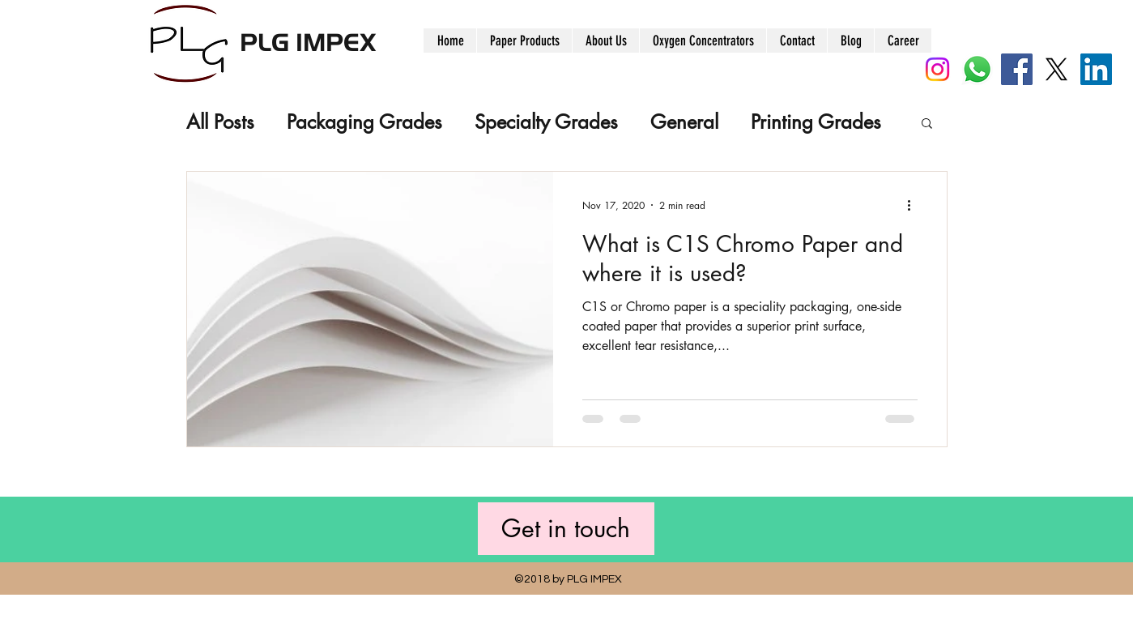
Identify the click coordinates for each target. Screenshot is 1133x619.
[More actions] (915, 205)
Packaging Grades (364, 122)
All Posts (220, 122)
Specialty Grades (546, 122)
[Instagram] (937, 69)
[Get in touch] (566, 528)
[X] (1056, 69)
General (684, 122)
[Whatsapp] (977, 69)
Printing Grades (816, 122)
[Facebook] (1017, 69)
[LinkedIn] (1096, 69)
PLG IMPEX (308, 40)
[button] (927, 124)
